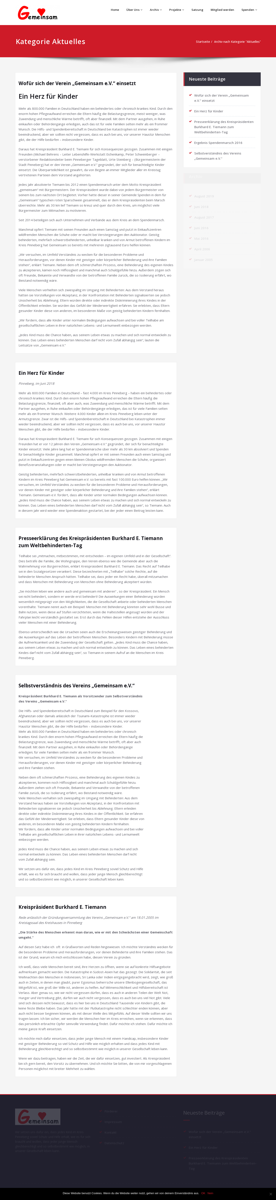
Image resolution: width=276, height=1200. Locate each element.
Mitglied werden (222, 10)
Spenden (249, 10)
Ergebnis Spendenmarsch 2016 (218, 141)
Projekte (174, 10)
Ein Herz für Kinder (43, 372)
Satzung (196, 10)
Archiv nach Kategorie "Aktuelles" (236, 42)
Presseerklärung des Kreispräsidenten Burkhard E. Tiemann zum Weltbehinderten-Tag (224, 125)
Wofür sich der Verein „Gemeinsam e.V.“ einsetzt (81, 83)
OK (203, 1193)
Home (111, 10)
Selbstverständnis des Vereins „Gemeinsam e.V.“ (81, 685)
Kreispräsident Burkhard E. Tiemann (65, 906)
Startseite (198, 42)
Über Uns (131, 10)
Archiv (153, 10)
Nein (210, 1193)
